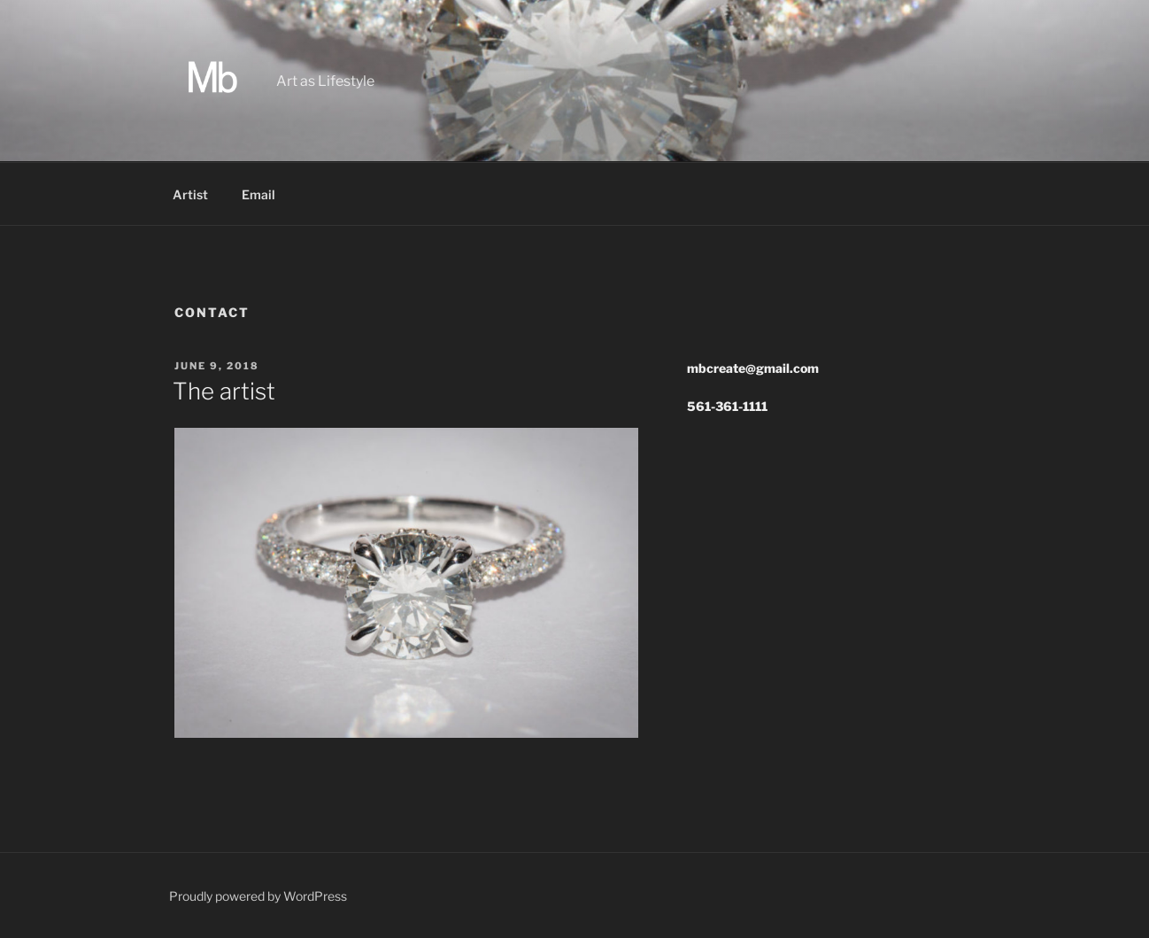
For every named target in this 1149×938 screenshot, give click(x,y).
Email (258, 194)
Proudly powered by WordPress (258, 895)
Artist (190, 194)
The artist (224, 391)
